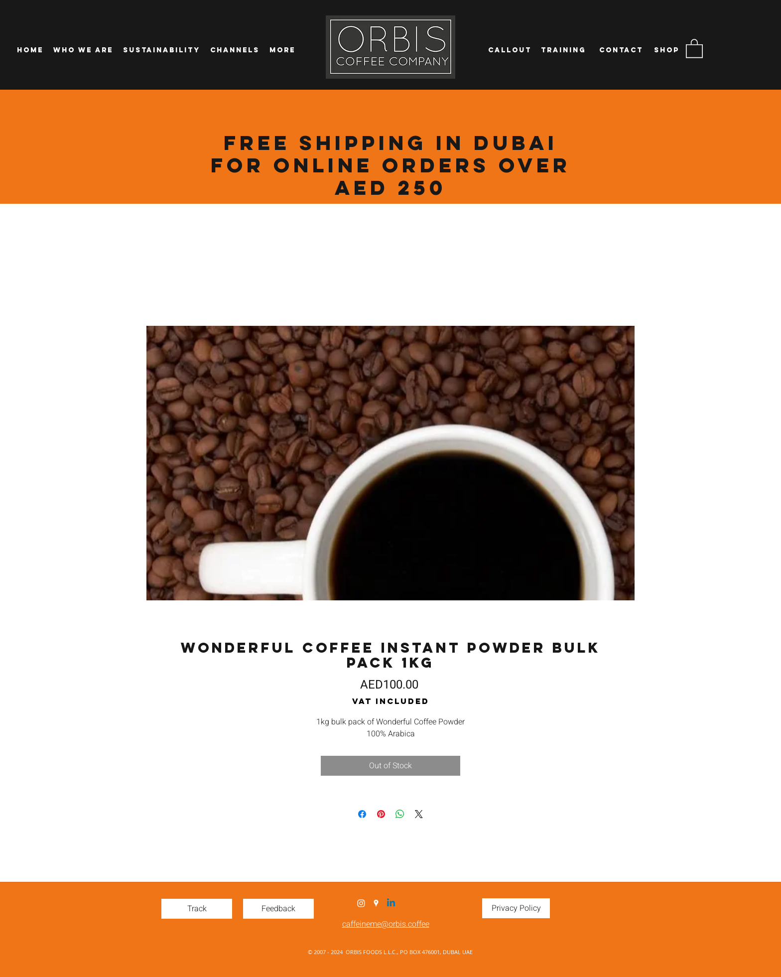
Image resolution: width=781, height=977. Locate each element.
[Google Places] (376, 903)
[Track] (196, 909)
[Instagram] (361, 903)
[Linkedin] (391, 903)
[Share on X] (419, 814)
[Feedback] (278, 909)
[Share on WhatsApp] (400, 814)
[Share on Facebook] (362, 814)
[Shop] (667, 50)
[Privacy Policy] (516, 908)
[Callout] (509, 50)
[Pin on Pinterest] (381, 814)
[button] (694, 48)
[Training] (563, 50)
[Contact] (621, 50)
